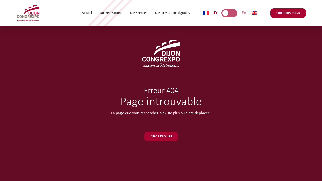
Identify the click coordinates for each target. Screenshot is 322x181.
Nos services (138, 13)
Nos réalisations (111, 13)
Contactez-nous (288, 13)
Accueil (87, 13)
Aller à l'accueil (161, 136)
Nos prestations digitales (172, 13)
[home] (28, 13)
